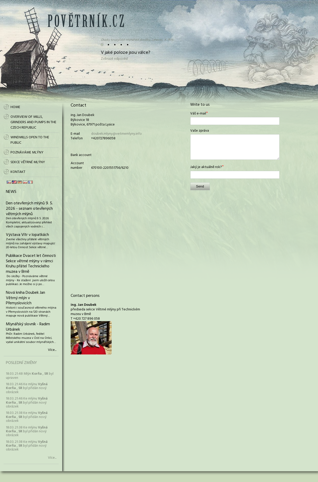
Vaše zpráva (199, 131)
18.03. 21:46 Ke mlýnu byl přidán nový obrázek (27, 388)
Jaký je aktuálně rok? (206, 167)
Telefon (77, 138)
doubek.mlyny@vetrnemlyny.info (116, 134)
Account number (77, 165)
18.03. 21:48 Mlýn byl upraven (30, 376)
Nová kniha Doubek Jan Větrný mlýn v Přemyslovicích (25, 298)
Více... (52, 350)
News (11, 191)
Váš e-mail (198, 113)
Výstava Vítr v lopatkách (27, 235)
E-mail (75, 134)
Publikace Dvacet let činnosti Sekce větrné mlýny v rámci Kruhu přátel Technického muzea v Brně (31, 264)
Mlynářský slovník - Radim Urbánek (28, 327)
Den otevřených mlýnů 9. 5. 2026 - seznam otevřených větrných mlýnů (29, 208)
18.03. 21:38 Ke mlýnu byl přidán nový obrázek (27, 417)
